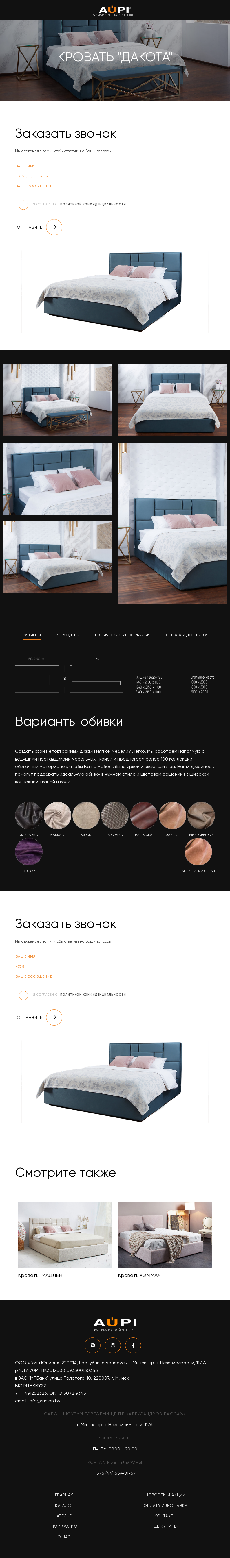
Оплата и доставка (165, 1505)
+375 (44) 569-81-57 (115, 1473)
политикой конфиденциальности (93, 204)
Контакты (165, 1516)
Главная (64, 1495)
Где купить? (165, 1526)
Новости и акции (165, 1495)
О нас (64, 1537)
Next (219, 1241)
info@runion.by (44, 1401)
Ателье (64, 1516)
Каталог (64, 1505)
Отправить (39, 227)
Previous (11, 1241)
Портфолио (64, 1526)
